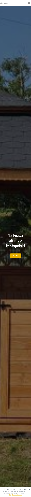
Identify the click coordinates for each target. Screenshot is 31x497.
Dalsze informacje (17, 495)
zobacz (15, 255)
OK (10, 495)
